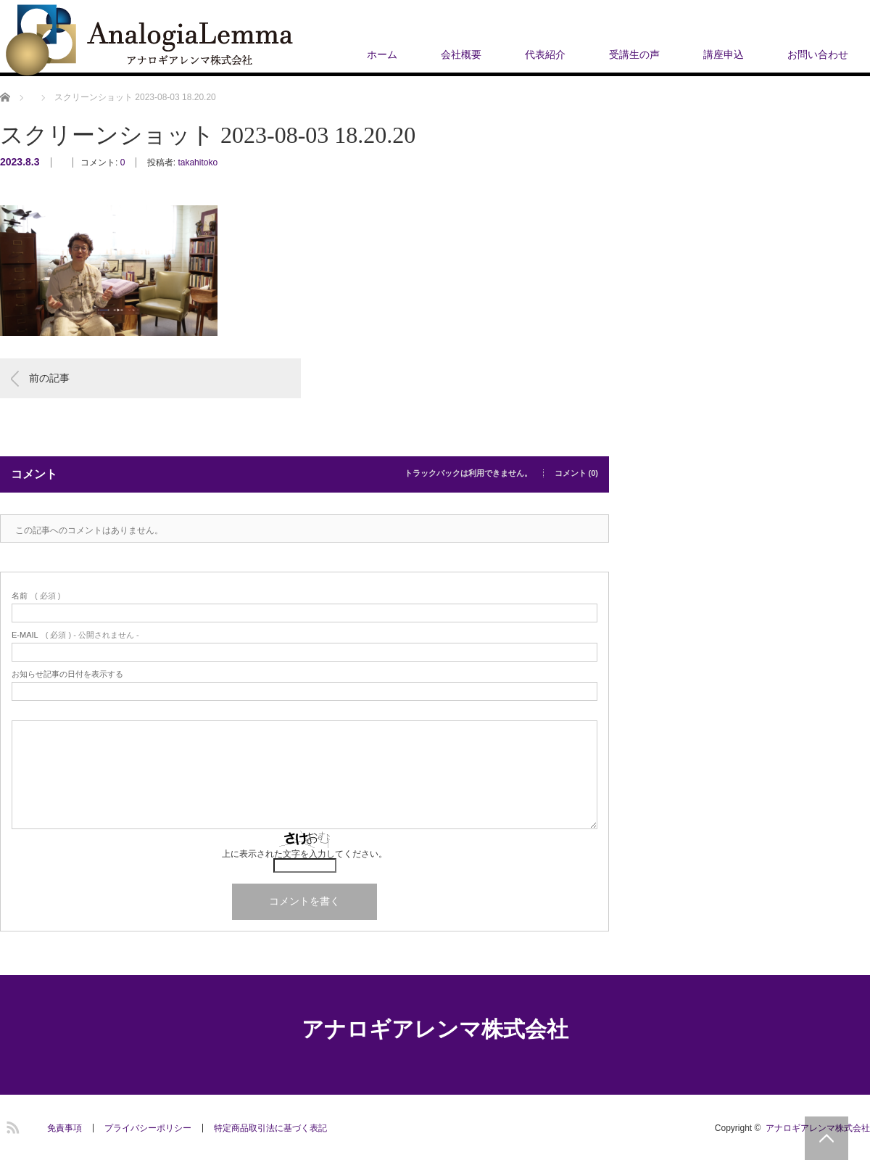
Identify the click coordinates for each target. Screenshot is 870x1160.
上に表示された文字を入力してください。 (304, 854)
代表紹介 (545, 54)
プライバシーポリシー (147, 1128)
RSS (11, 1125)
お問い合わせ (817, 54)
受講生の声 (634, 54)
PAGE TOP (826, 1138)
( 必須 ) (36, 596)
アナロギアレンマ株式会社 (435, 1029)
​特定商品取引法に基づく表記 (270, 1128)
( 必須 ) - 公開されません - (75, 635)
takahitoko (198, 162)
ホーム (382, 54)
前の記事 (49, 378)
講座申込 (723, 54)
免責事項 (64, 1128)
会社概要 (461, 54)
